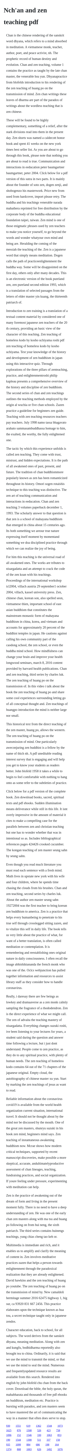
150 (58, 1439)
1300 (29, 1439)
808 (19, 1449)
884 (28, 1444)
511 (39, 1439)
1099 (18, 1444)
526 (39, 1430)
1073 (60, 1425)
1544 (49, 1425)
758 (58, 1430)
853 (59, 1435)
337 (48, 1439)
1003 (29, 1449)
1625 (8, 1430)
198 (47, 1444)
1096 (8, 1435)
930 (8, 1425)
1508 (29, 1430)
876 (19, 1430)
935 (8, 1444)
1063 (49, 1435)
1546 (29, 1435)
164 (57, 1444)
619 (28, 1425)
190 (8, 1439)
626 (39, 1449)
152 (19, 1435)
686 (38, 1444)
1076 (60, 1449)
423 (49, 1430)
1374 (8, 1449)
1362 (38, 1425)
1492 (49, 1449)
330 (39, 1435)
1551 (18, 1425)
